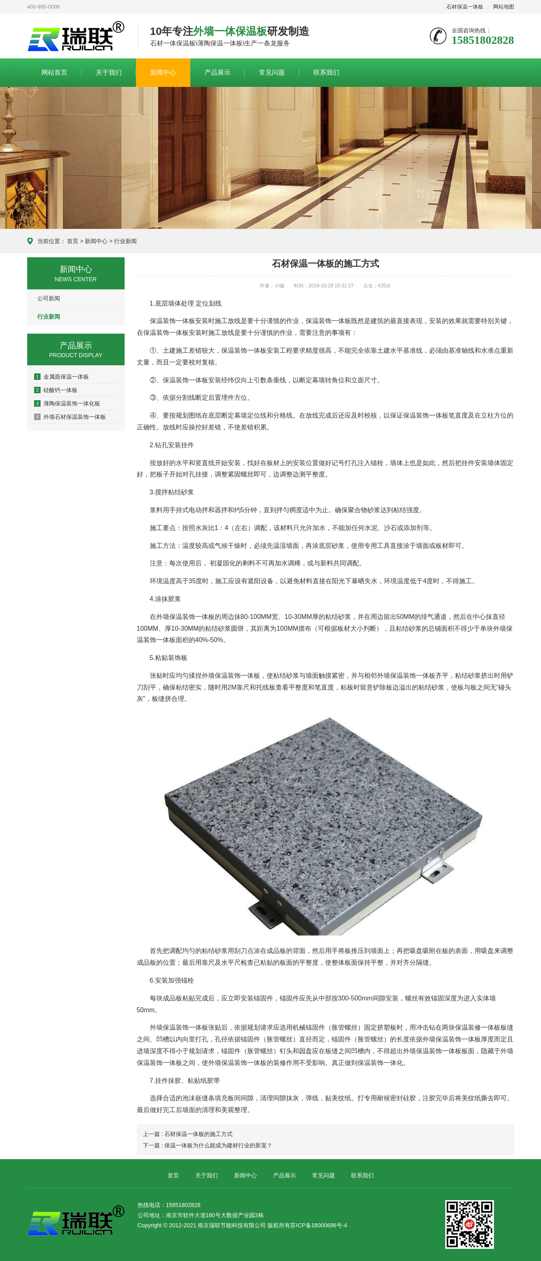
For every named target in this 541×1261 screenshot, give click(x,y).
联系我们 (326, 72)
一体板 (341, 320)
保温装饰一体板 (172, 320)
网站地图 (503, 7)
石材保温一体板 (464, 7)
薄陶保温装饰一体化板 (67, 403)
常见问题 (272, 72)
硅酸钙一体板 (56, 390)
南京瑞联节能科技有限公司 (76, 36)
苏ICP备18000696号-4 (318, 1225)
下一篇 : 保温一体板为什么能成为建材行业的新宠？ (208, 1145)
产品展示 (218, 72)
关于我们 (109, 72)
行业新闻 (125, 241)
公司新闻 (48, 298)
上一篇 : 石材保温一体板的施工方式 (188, 1134)
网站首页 (54, 72)
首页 (72, 241)
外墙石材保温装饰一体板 (70, 417)
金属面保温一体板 (61, 376)
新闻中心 (163, 72)
